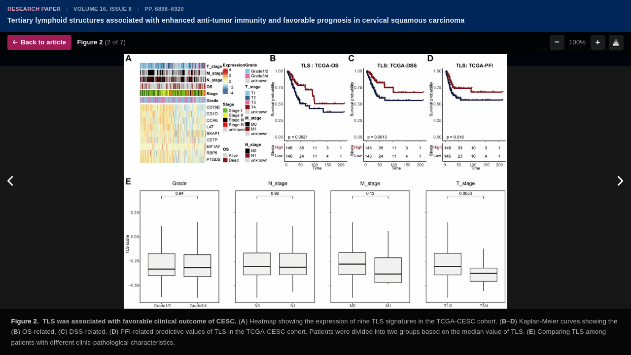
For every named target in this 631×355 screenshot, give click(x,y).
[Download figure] (616, 42)
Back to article (39, 42)
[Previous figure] (11, 181)
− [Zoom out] (557, 42)
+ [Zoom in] (598, 42)
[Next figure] (620, 181)
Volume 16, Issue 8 (102, 9)
